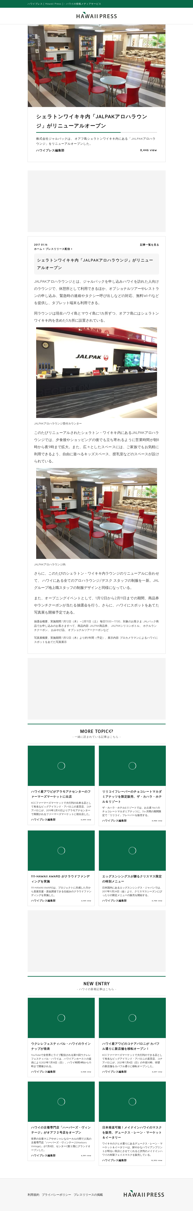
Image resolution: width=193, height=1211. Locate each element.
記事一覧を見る (149, 244)
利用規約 (33, 1195)
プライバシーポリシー (56, 1195)
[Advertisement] (63, 201)
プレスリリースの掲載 (88, 1195)
